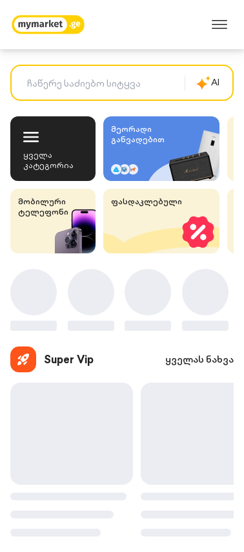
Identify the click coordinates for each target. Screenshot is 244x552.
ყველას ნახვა (199, 359)
